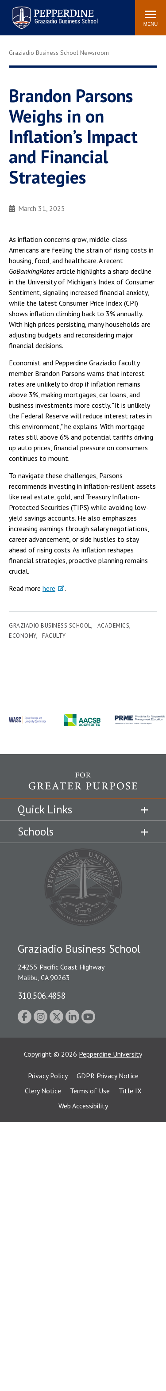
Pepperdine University (110, 1054)
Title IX (130, 1090)
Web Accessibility (83, 1105)
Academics (113, 625)
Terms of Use (90, 1090)
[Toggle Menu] (150, 17)
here (48, 588)
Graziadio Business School (50, 625)
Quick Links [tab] (45, 809)
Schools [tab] (36, 831)
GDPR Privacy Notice (108, 1075)
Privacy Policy (48, 1075)
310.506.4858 (42, 995)
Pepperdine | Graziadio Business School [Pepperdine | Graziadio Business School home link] (43, 12)
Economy (22, 636)
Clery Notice (43, 1090)
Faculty (54, 636)
